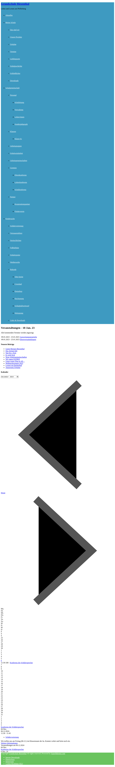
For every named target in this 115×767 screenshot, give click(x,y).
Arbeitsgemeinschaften (18, 161)
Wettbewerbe (15, 262)
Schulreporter (15, 255)
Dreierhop (18, 291)
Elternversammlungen (28, 339)
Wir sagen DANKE (13, 359)
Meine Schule (11, 23)
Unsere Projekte (16, 37)
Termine (13, 52)
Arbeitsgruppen (16, 146)
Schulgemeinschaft (13, 88)
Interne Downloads (13, 758)
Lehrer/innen (19, 117)
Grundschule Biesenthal (15, 3)
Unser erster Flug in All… (15, 361)
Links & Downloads (17, 320)
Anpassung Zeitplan (13, 368)
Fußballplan (14, 248)
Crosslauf (18, 284)
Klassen (13, 131)
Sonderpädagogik (21, 124)
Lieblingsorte (15, 59)
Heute (3, 493)
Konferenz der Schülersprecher (21, 663)
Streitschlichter (15, 240)
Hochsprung (19, 299)
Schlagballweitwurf (22, 306)
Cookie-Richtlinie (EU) (14, 764)
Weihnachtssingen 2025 (14, 363)
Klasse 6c (18, 139)
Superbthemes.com (58, 754)
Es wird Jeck (10, 355)
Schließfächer (15, 73)
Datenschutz (10, 760)
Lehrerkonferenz (21, 182)
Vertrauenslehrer (16, 233)
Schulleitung (19, 102)
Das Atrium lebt (11, 351)
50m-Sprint (19, 277)
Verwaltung (19, 110)
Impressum (10, 762)
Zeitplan (13, 44)
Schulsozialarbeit (16, 153)
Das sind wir (14, 30)
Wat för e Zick (11, 353)
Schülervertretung (16, 226)
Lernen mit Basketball (14, 365)
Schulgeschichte (16, 66)
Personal (13, 95)
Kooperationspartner (22, 204)
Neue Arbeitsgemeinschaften (16, 357)
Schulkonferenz (20, 190)
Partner (12, 197)
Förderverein (19, 211)
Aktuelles (9, 15)
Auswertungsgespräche (28, 337)
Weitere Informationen (9, 744)
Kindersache (10, 219)
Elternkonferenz (21, 175)
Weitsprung (19, 313)
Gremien (13, 168)
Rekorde (13, 270)
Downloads (14, 81)
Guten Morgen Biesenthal (15, 349)
